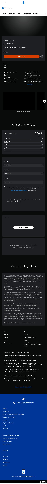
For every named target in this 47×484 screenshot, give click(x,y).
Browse (35, 13)
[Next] (44, 101)
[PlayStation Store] (8, 8)
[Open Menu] (2, 2)
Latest (4, 13)
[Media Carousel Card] (19, 101)
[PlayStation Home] (23, 2)
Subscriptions (27, 13)
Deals (18, 13)
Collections (11, 13)
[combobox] (23, 165)
